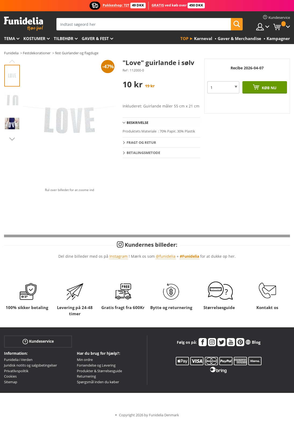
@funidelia (165, 256)
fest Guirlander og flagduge (76, 53)
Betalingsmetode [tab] (143, 152)
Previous (12, 61)
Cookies (10, 376)
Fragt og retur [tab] (141, 142)
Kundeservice (38, 341)
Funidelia (11, 53)
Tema (9, 38)
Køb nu (269, 87)
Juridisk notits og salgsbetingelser (30, 365)
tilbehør (63, 38)
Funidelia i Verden (18, 359)
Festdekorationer (37, 53)
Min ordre (85, 359)
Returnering (86, 376)
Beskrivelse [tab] (137, 122)
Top (184, 38)
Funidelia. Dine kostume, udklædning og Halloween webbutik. (23, 24)
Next (12, 139)
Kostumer (34, 38)
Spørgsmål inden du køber (98, 381)
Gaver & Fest (95, 38)
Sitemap (10, 381)
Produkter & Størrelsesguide (99, 370)
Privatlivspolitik (16, 370)
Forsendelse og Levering (96, 365)
